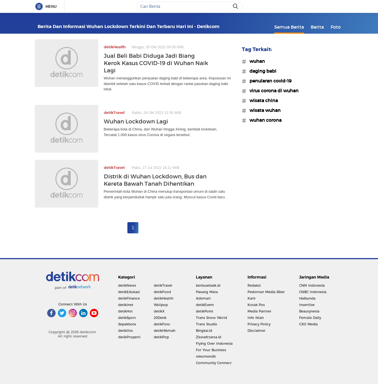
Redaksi (254, 285)
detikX (159, 311)
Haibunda (307, 298)
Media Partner (259, 311)
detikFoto (162, 324)
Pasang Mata (207, 292)
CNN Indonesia (312, 285)
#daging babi (261, 71)
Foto (336, 27)
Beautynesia (309, 311)
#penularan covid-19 (269, 81)
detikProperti (129, 337)
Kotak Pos (256, 305)
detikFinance (129, 298)
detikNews (127, 285)
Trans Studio (206, 324)
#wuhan (255, 61)
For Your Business (211, 350)
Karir (252, 298)
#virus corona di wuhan (272, 90)
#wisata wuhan (263, 110)
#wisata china (262, 100)
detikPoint (204, 311)
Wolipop (161, 305)
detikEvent (205, 305)
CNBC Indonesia (312, 292)
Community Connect (214, 363)
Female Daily (310, 318)
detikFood (162, 292)
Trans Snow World (211, 318)
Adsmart (203, 298)
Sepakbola (127, 324)
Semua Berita (289, 27)
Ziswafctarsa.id (208, 337)
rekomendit (206, 356)
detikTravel (163, 285)
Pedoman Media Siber (266, 292)
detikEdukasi (129, 292)
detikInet (125, 305)
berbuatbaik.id (208, 285)
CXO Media (308, 324)
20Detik (160, 318)
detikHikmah (164, 330)
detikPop (161, 337)
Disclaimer (256, 330)
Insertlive (307, 305)
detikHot (125, 311)
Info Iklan (256, 318)
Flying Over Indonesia (214, 343)
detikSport (127, 318)
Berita (317, 27)
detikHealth (163, 298)
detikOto (125, 330)
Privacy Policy (259, 324)
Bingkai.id (204, 330)
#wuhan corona (263, 120)
